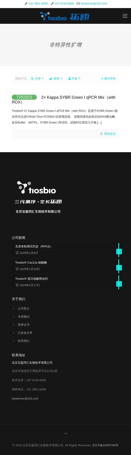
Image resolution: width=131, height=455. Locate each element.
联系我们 (24, 341)
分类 (37, 78)
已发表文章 (25, 332)
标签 (56, 78)
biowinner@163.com (94, 3)
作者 (74, 78)
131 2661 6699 (38, 3)
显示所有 (108, 78)
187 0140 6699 (64, 3)
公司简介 (24, 308)
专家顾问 (24, 316)
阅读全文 (110, 133)
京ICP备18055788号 (105, 445)
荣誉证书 (24, 324)
